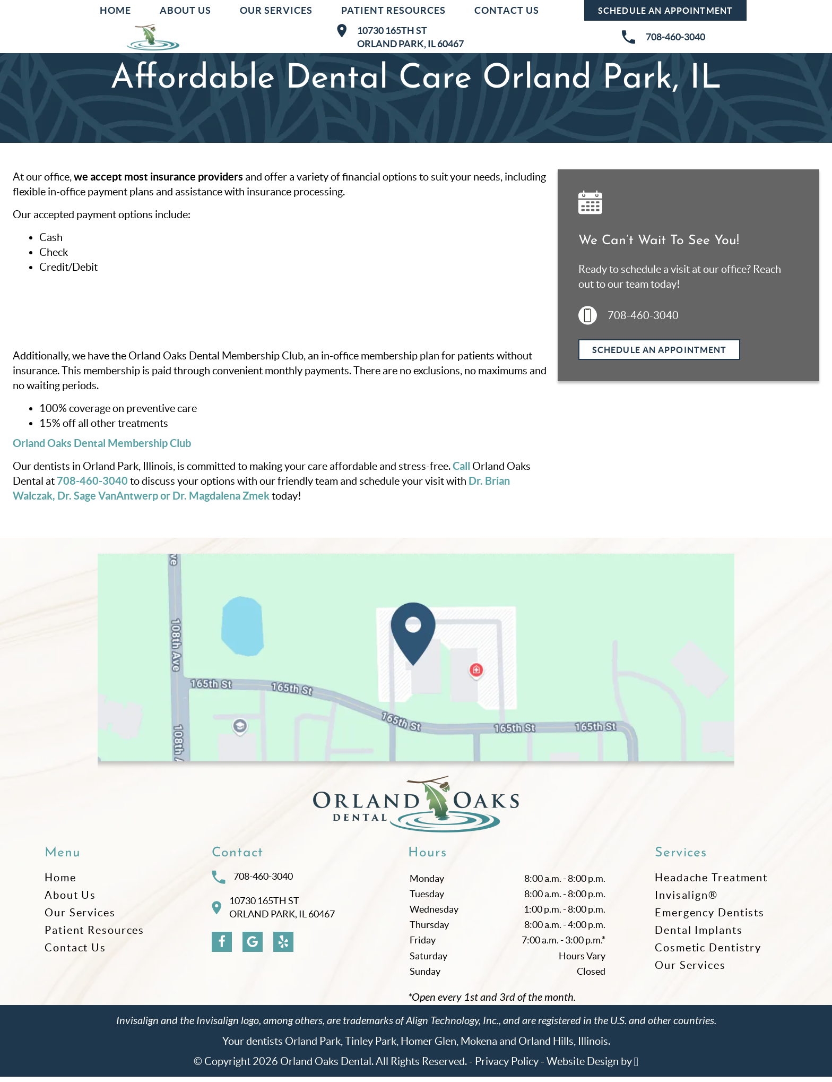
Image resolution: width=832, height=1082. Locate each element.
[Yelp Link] (283, 947)
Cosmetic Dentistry (708, 953)
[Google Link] (252, 947)
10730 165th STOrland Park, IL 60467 (400, 36)
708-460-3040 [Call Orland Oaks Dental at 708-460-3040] (252, 882)
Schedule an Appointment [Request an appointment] (659, 350)
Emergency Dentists (710, 918)
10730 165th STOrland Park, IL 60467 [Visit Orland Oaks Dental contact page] (273, 913)
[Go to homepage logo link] (416, 809)
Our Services (276, 10)
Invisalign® (686, 900)
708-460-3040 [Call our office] (92, 481)
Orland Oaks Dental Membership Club (102, 443)
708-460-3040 (663, 37)
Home (115, 10)
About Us (185, 10)
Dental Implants (699, 935)
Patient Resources (393, 10)
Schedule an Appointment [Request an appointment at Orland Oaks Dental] (665, 10)
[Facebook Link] (222, 947)
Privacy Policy (507, 1066)
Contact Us (506, 10)
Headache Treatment (711, 883)
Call (461, 466)
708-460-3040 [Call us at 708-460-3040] (628, 315)
